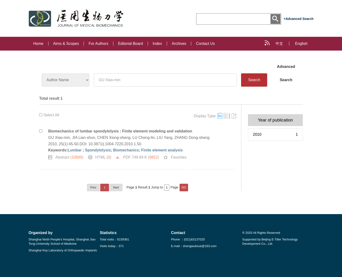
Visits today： (112, 246)
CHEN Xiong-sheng (113, 138)
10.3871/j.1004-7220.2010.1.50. (115, 144)
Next (116, 187)
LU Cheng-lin (144, 138)
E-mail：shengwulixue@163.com (194, 246)
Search (254, 80)
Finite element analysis (162, 150)
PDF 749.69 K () (141, 157)
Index (157, 44)
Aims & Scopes (66, 44)
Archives (179, 44)
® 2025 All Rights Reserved (261, 233)
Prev (93, 187)
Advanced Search (286, 69)
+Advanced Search (299, 19)
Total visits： (114, 239)
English (301, 44)
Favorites (178, 157)
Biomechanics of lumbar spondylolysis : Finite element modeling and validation (120, 131)
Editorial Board (130, 44)
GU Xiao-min (59, 138)
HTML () (103, 157)
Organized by (40, 233)
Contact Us (205, 44)
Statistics (108, 233)
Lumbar (75, 150)
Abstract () (69, 157)
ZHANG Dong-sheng (191, 138)
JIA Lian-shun (83, 138)
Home (38, 44)
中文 (279, 44)
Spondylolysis (98, 150)
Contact (178, 233)
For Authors (98, 44)
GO (184, 187)
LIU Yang (164, 138)
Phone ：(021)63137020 (188, 239)
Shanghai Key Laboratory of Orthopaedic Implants (62, 250)
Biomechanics (126, 150)
